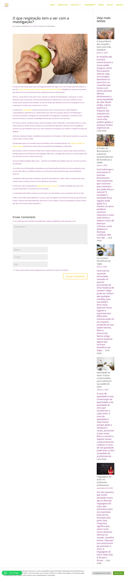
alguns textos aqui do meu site (48, 186)
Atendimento (90, 5)
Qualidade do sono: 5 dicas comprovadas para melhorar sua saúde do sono (104, 379)
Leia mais (101, 130)
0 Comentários (50, 26)
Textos (110, 5)
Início (52, 5)
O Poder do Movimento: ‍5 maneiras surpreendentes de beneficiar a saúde (105, 155)
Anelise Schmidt (21, 26)
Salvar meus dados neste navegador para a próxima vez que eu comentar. (41, 270)
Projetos (75, 5)
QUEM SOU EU (63, 5)
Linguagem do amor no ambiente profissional (104, 481)
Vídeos (101, 5)
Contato (119, 5)
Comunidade (27, 110)
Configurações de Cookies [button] (101, 573)
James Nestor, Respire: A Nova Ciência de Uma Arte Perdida (39, 89)
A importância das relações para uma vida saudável (104, 45)
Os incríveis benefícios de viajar (103, 261)
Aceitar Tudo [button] (118, 573)
